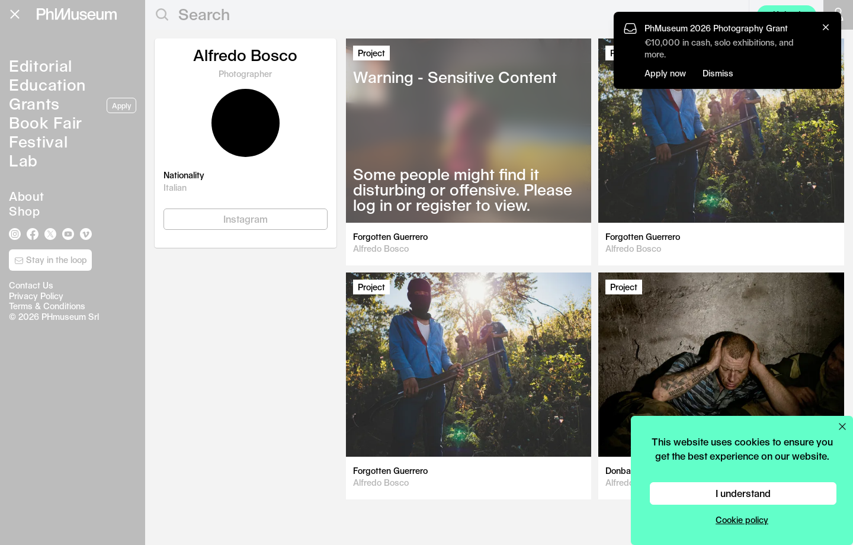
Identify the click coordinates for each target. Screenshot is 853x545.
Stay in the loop (50, 260)
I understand (743, 493)
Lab (23, 160)
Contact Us (31, 285)
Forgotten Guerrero (390, 237)
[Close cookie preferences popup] (842, 426)
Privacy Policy (36, 296)
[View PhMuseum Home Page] (77, 14)
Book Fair (45, 122)
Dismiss (718, 73)
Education (47, 84)
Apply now (665, 73)
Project (371, 53)
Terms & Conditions (47, 306)
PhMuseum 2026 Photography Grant (716, 28)
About (26, 196)
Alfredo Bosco (381, 248)
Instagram (245, 219)
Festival (38, 141)
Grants (34, 103)
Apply (121, 105)
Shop (24, 211)
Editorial (40, 65)
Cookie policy (742, 520)
